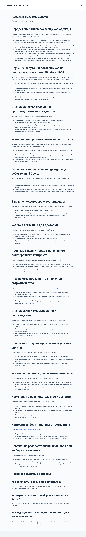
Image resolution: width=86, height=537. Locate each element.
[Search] (81, 5)
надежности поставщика (64, 288)
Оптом (31, 21)
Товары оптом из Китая (16, 5)
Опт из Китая (73, 5)
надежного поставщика (26, 429)
